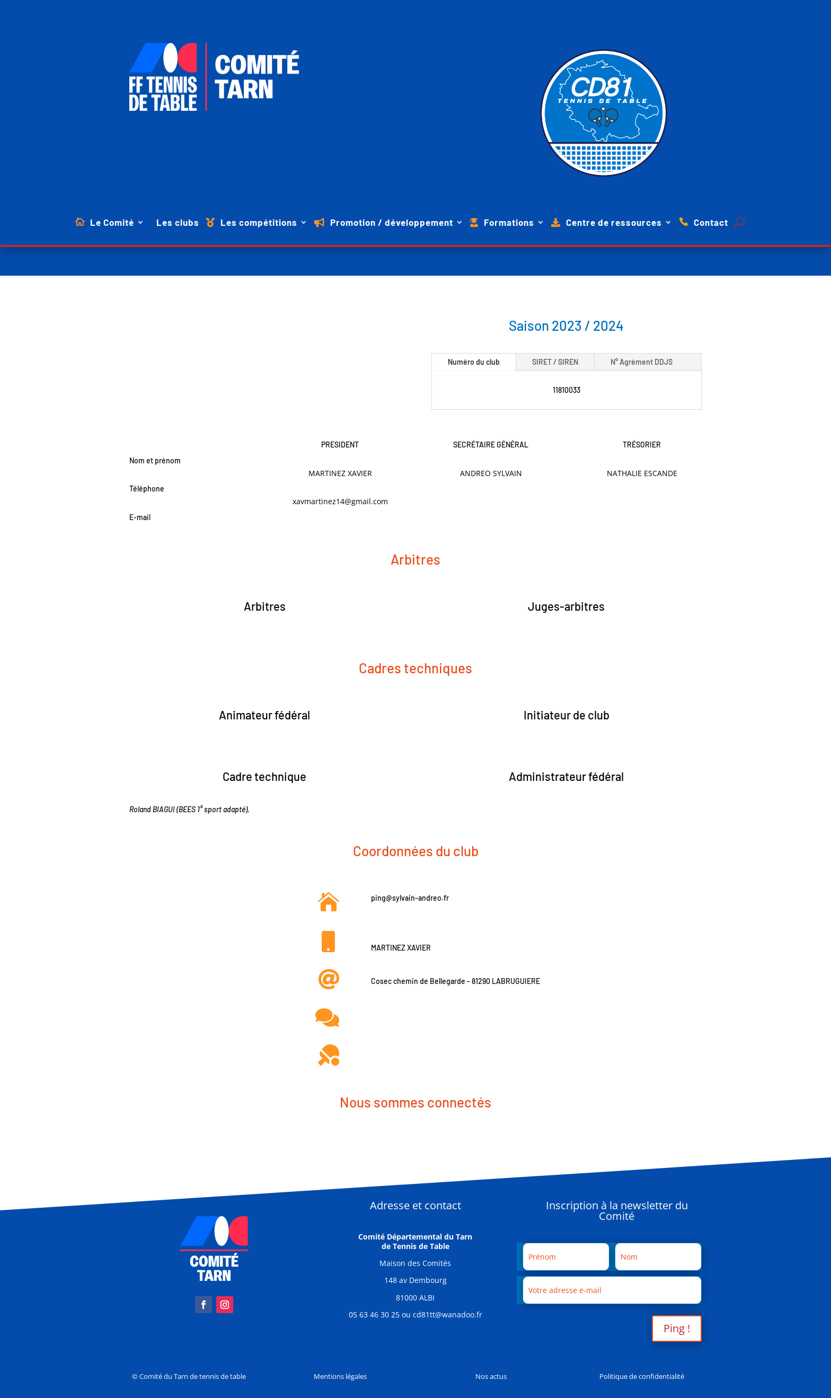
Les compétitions (258, 222)
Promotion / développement (391, 222)
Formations (509, 222)
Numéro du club (474, 361)
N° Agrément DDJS (642, 361)
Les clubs (177, 222)
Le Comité (112, 222)
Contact (711, 222)
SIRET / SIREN (555, 361)
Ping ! (677, 1328)
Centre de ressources (614, 222)
